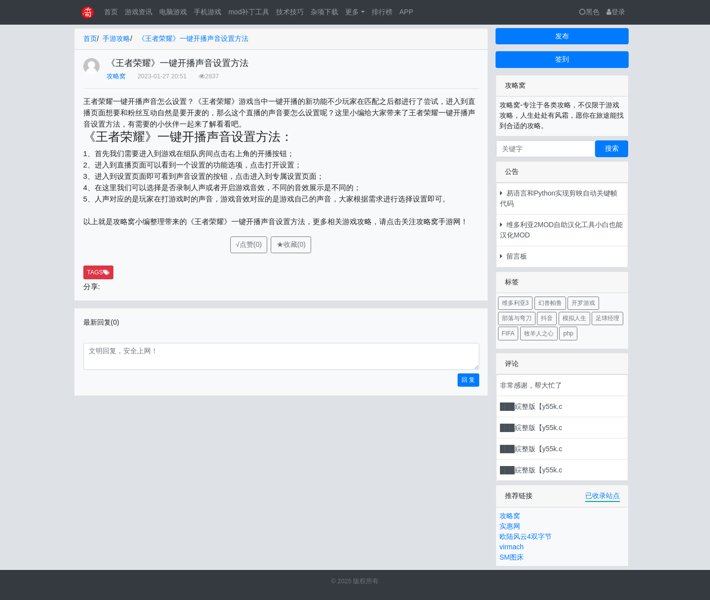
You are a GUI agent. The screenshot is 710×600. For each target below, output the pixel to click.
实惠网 (509, 526)
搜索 (612, 148)
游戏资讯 (138, 12)
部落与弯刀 (517, 318)
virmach (511, 547)
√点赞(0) (249, 244)
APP (406, 12)
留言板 (513, 256)
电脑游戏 (173, 12)
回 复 (468, 379)
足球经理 (607, 318)
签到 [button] (562, 59)
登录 (615, 12)
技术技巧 (290, 12)
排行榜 (382, 12)
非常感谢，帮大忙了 (531, 385)
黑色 (589, 12)
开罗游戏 (583, 303)
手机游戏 (207, 12)
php (568, 333)
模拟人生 (574, 318)
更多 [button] (352, 12)
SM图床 (511, 557)
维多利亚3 (515, 303)
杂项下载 (324, 12)
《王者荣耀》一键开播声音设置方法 (193, 38)
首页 (111, 12)
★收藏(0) (291, 244)
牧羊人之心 (539, 333)
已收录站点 (602, 496)
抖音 (547, 318)
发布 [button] (562, 36)
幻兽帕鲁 (550, 303)
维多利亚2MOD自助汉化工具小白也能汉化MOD (561, 230)
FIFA (508, 333)
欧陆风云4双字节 (525, 536)
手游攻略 (116, 38)
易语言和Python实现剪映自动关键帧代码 (558, 198)
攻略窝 (116, 76)
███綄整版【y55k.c (531, 406)
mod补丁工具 (248, 12)
